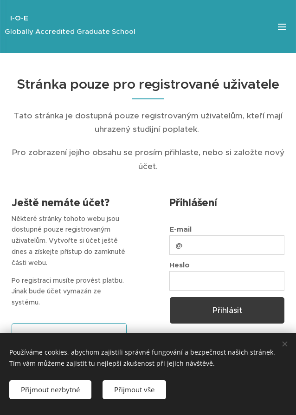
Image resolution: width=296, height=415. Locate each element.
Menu (282, 26)
